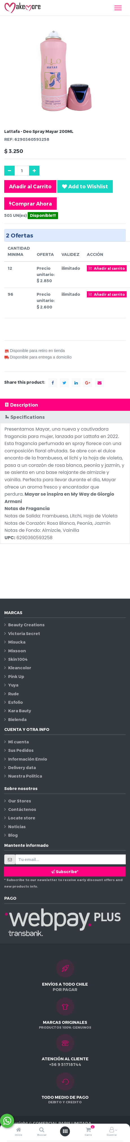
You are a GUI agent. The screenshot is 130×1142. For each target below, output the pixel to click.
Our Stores (19, 800)
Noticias (17, 826)
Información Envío (27, 759)
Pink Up (16, 676)
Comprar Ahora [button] (30, 203)
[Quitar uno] (9, 171)
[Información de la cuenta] (111, 1130)
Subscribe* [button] (64, 871)
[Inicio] (18, 1130)
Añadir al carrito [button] (106, 268)
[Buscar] (41, 1130)
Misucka (16, 642)
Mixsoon (17, 650)
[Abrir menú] (65, 1131)
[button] (85, 186)
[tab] (65, 405)
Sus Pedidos (21, 750)
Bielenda (17, 719)
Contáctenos (22, 809)
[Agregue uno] (34, 171)
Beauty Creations (26, 624)
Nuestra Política (25, 776)
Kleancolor (19, 667)
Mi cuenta (18, 741)
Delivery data (22, 767)
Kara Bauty (19, 710)
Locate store (21, 817)
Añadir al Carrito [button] (30, 186)
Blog (13, 835)
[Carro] (88, 1130)
